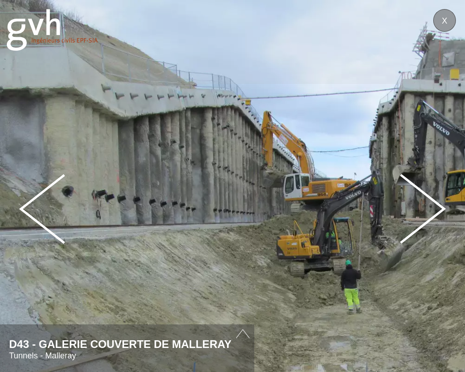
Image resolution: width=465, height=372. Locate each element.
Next (423, 209)
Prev (42, 209)
